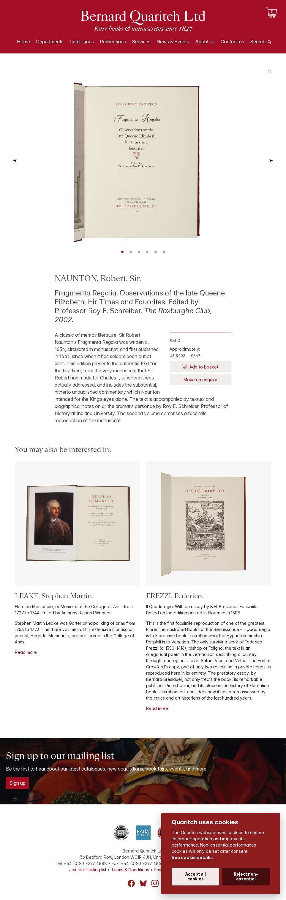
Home (23, 42)
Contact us (232, 42)
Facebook (131, 883)
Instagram (155, 883)
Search (258, 42)
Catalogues (81, 42)
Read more (26, 652)
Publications (113, 42)
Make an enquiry (200, 379)
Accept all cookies (195, 876)
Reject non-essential (246, 876)
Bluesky (143, 883)
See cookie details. (192, 857)
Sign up (18, 783)
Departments (50, 42)
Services (141, 42)
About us (205, 42)
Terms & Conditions (130, 869)
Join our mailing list (87, 869)
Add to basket (203, 366)
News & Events (173, 42)
